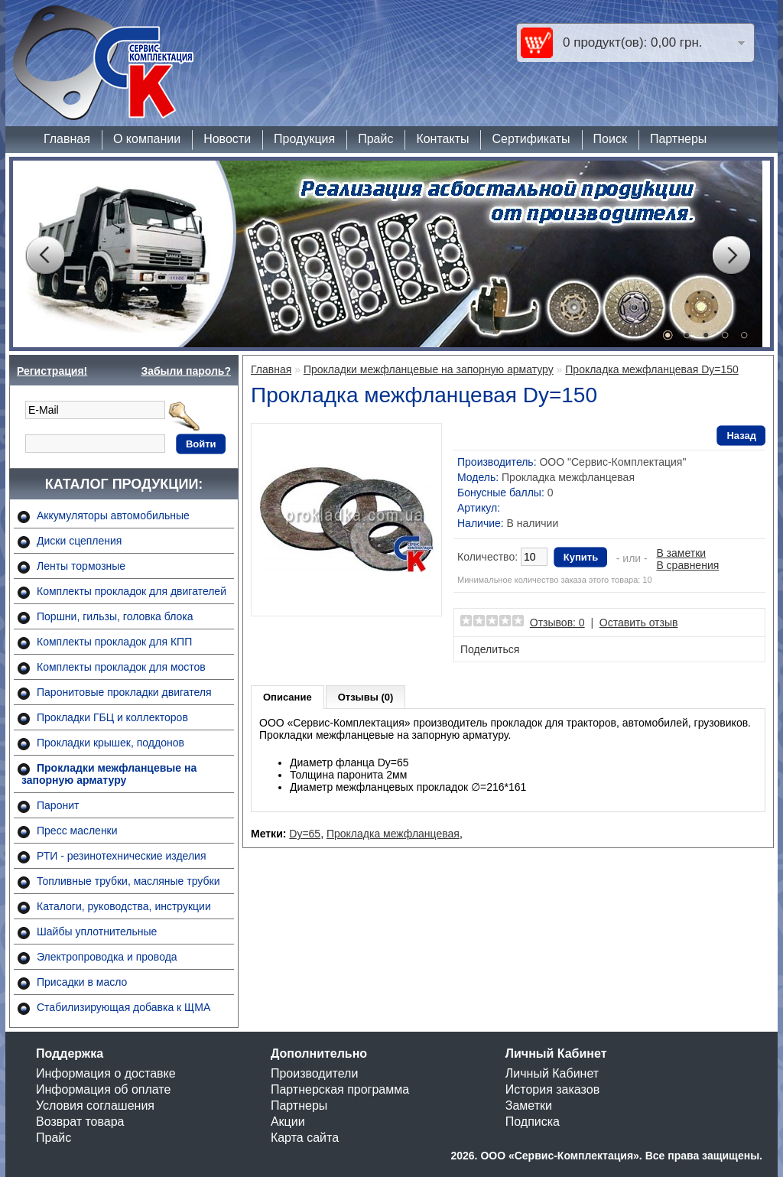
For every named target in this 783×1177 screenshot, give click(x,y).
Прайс (375, 138)
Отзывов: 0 (557, 622)
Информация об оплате (103, 1089)
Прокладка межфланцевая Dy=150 (652, 369)
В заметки (681, 553)
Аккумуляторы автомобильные (113, 515)
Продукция (304, 138)
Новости (227, 138)
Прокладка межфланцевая (393, 833)
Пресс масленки (77, 830)
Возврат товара (80, 1121)
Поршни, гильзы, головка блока (115, 616)
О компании (146, 138)
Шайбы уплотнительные (97, 931)
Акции (288, 1121)
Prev (44, 255)
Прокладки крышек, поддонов (110, 742)
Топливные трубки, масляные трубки (128, 881)
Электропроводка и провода (107, 957)
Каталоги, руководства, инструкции (124, 906)
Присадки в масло (82, 982)
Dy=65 (304, 833)
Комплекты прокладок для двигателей (131, 591)
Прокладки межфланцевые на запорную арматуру (109, 774)
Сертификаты (531, 138)
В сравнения (687, 565)
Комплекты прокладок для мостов (121, 667)
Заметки (528, 1105)
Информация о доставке (106, 1073)
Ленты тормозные (81, 566)
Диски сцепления (79, 541)
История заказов (552, 1089)
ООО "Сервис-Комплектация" (612, 462)
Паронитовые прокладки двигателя (124, 692)
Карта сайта (305, 1137)
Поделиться (489, 649)
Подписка (532, 1121)
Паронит (58, 805)
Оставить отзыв (638, 622)
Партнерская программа (340, 1089)
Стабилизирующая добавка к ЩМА (123, 1007)
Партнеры (678, 138)
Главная (67, 138)
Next (731, 255)
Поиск (610, 138)
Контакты (442, 138)
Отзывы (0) (366, 697)
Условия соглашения (95, 1105)
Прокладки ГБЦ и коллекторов (112, 717)
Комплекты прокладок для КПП (114, 642)
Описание (287, 697)
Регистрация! (52, 371)
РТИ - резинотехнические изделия (121, 856)
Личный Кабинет (552, 1073)
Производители (315, 1073)
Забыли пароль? (186, 371)
